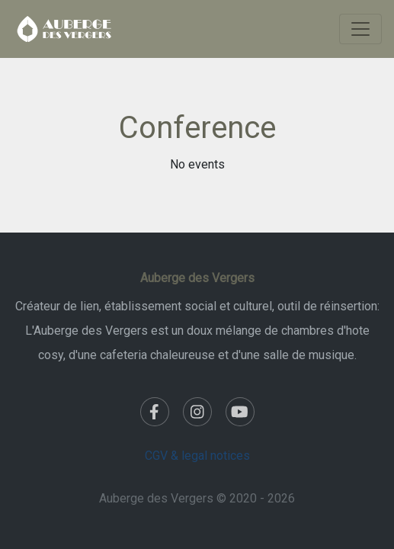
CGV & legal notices (197, 455)
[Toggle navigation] (360, 29)
